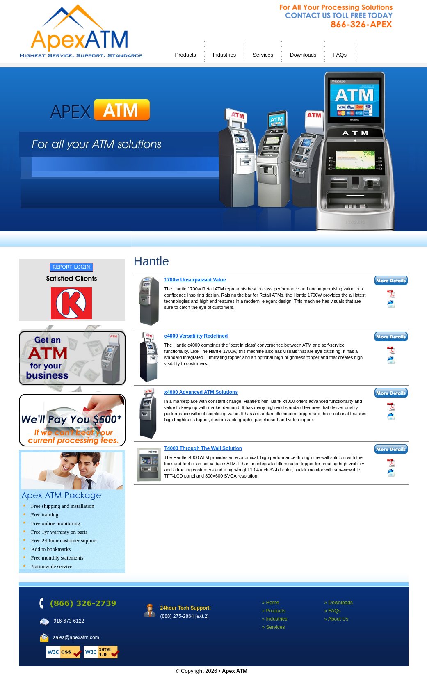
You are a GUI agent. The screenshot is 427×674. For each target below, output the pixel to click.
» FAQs (332, 611)
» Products (273, 611)
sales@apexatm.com (76, 637)
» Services (273, 627)
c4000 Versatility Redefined (196, 336)
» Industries (275, 619)
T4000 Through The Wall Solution (203, 448)
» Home (270, 602)
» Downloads (338, 602)
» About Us (336, 619)
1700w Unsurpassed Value (195, 280)
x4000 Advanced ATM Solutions (201, 392)
